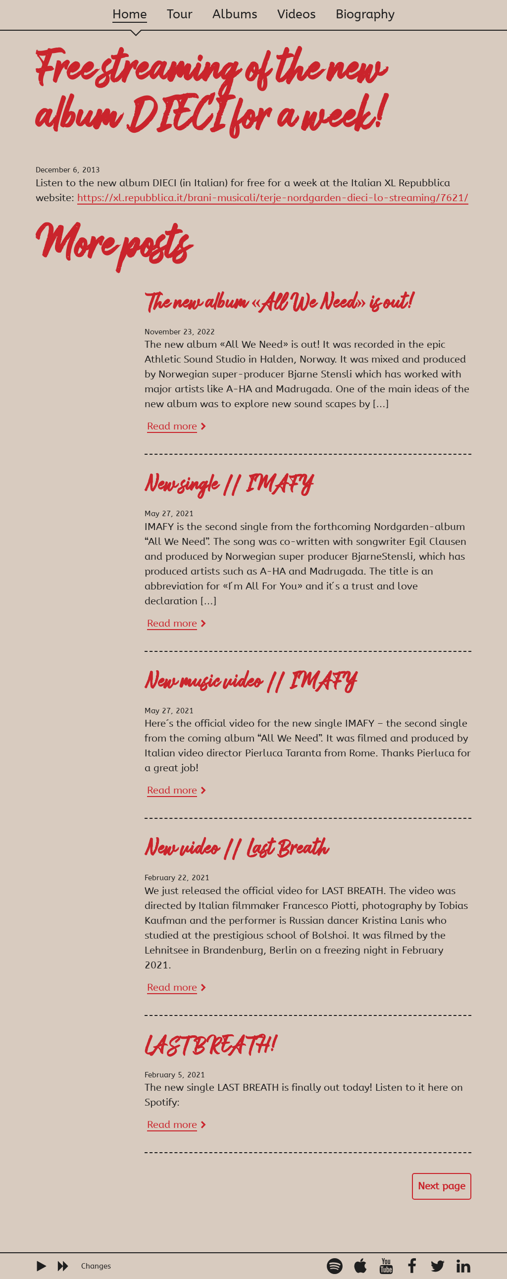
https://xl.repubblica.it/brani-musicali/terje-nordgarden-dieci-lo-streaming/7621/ (272, 198)
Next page (441, 1186)
